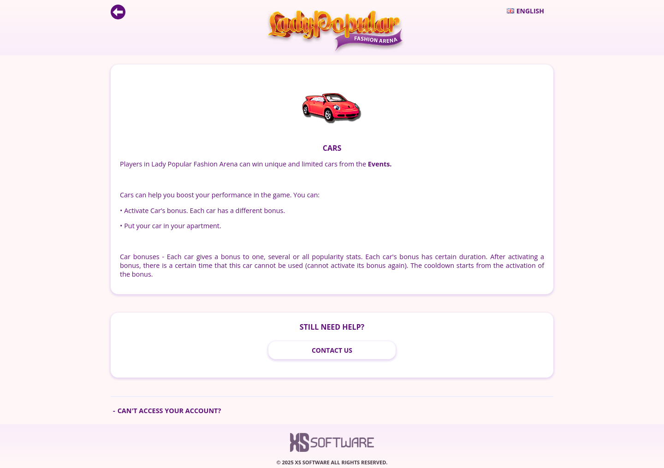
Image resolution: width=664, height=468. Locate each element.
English (525, 10)
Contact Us (332, 350)
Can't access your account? (169, 410)
